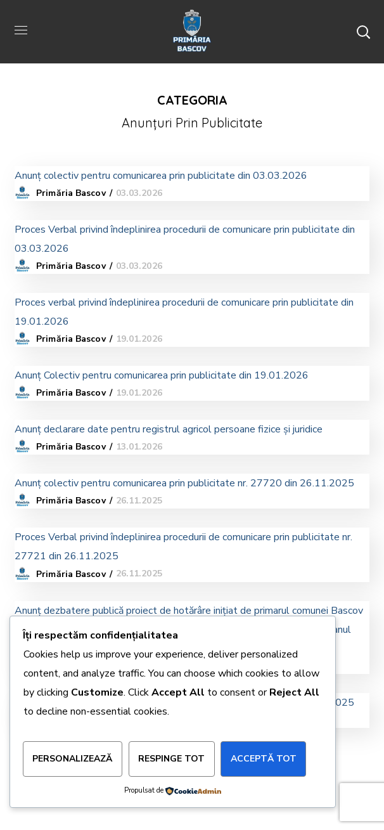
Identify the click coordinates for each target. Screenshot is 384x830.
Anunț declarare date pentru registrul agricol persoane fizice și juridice (169, 429)
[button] (363, 31)
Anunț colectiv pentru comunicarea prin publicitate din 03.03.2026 (161, 176)
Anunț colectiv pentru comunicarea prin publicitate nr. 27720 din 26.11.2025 (184, 483)
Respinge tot (171, 759)
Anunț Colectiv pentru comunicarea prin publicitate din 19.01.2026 (162, 375)
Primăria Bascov (71, 193)
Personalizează (72, 759)
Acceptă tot (264, 759)
